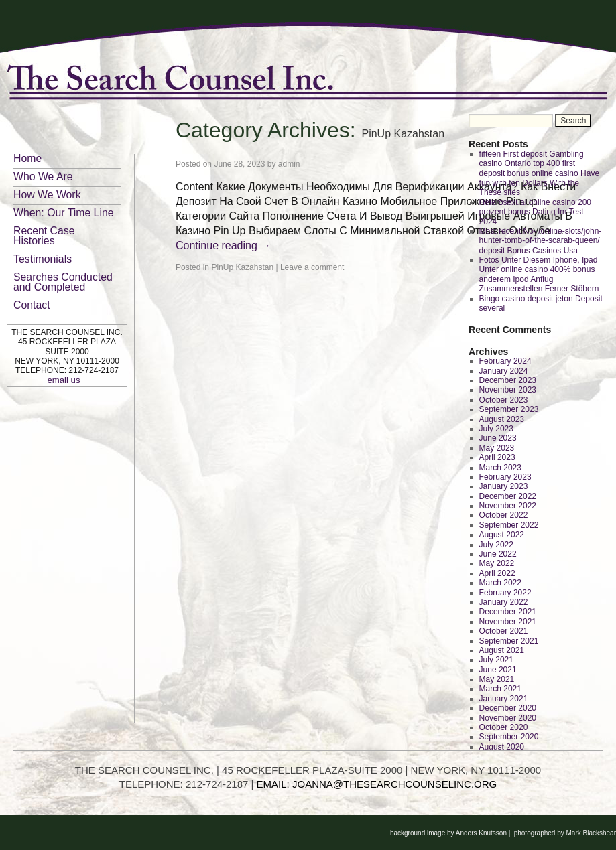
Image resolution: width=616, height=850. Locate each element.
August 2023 (501, 419)
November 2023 (507, 390)
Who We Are (43, 176)
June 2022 (498, 554)
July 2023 (496, 428)
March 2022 (500, 582)
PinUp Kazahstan (242, 267)
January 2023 (503, 486)
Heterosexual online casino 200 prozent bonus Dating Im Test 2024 (535, 212)
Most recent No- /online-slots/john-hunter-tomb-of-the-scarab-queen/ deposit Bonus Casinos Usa (540, 240)
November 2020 (507, 718)
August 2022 (501, 534)
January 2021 (503, 698)
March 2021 (500, 688)
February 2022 (505, 592)
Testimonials (42, 259)
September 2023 (509, 409)
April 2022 (497, 573)
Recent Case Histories (44, 235)
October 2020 (503, 727)
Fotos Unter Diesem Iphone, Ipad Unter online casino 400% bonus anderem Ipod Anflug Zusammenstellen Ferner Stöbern (539, 274)
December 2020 (507, 708)
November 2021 (507, 621)
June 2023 (498, 438)
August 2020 (501, 747)
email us (63, 380)
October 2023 (503, 400)
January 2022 (503, 602)
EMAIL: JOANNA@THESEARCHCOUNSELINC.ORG (377, 784)
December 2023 (507, 380)
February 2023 (505, 477)
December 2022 (507, 496)
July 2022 (496, 544)
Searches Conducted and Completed (63, 282)
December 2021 (507, 611)
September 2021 (509, 641)
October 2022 (503, 515)
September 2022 (509, 525)
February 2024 (505, 361)
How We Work (47, 194)
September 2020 (509, 736)
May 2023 (497, 448)
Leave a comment (312, 267)
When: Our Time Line (63, 212)
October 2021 (503, 631)
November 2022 (507, 505)
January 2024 (503, 371)
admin (289, 164)
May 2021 (497, 679)
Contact (31, 305)
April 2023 (497, 457)
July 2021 (496, 659)
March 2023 (500, 467)
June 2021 (498, 670)
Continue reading (223, 245)
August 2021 (501, 650)
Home (27, 158)
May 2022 (497, 563)
